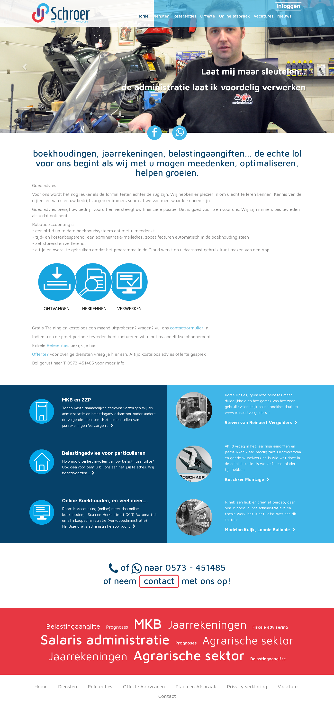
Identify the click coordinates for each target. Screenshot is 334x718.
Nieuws (284, 16)
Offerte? (40, 354)
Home (41, 686)
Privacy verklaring (247, 686)
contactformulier (186, 327)
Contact (167, 696)
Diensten (67, 686)
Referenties (58, 345)
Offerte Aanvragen (144, 686)
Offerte (207, 16)
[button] (25, 66)
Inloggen (288, 5)
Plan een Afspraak (196, 686)
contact (159, 581)
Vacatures (288, 686)
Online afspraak (234, 16)
